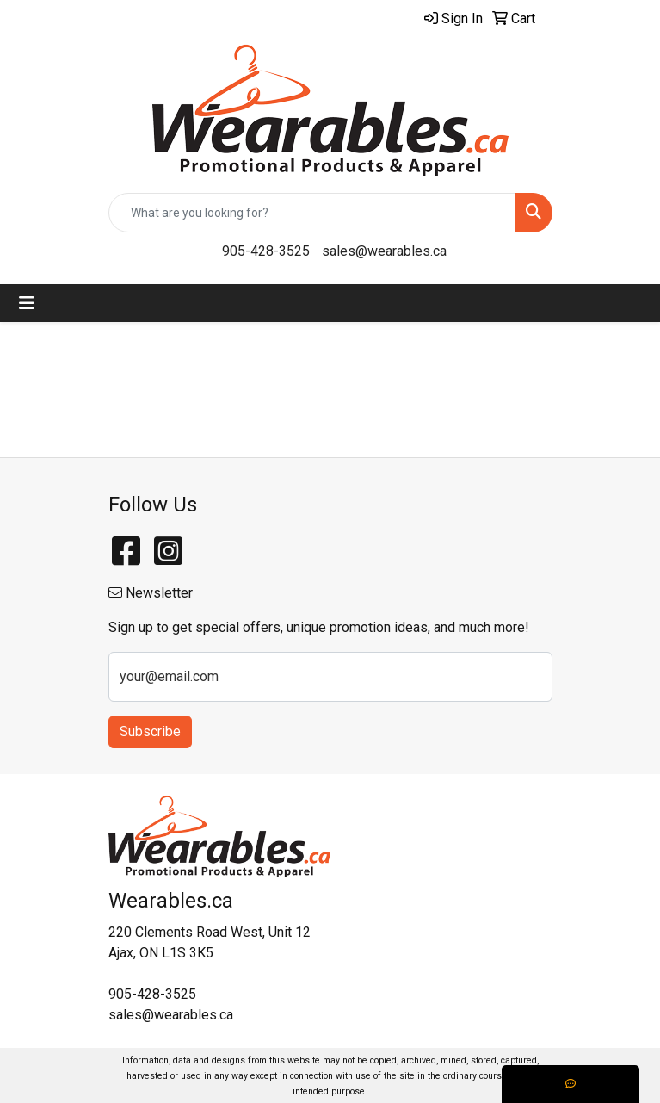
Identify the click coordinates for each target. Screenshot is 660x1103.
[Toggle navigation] (27, 303)
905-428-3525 (266, 251)
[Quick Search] (312, 212)
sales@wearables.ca (384, 251)
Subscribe (150, 731)
